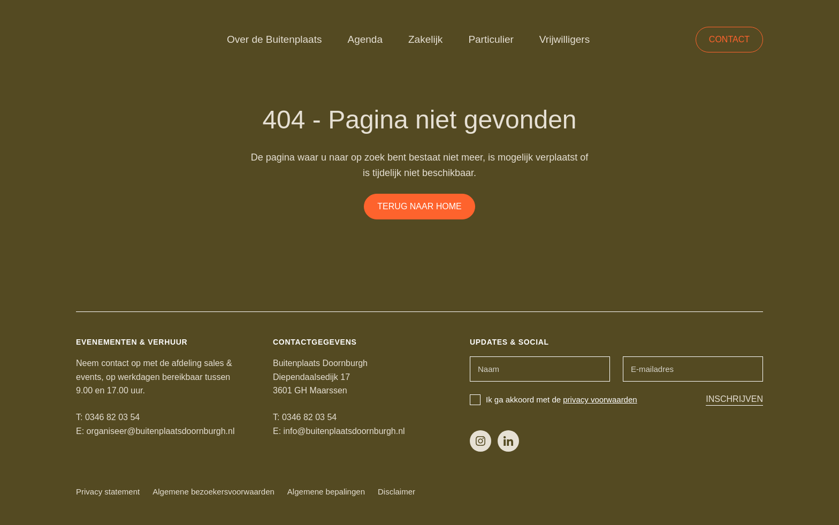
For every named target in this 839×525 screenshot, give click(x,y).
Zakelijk (425, 39)
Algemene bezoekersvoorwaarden (213, 491)
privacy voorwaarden (600, 399)
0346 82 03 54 (112, 417)
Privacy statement (108, 491)
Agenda (365, 39)
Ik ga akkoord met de (553, 399)
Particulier (490, 39)
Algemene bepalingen (326, 491)
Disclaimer (396, 491)
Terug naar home (419, 206)
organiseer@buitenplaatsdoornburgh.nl (161, 431)
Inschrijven (734, 399)
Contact (729, 39)
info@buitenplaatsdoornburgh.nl (344, 431)
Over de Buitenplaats (274, 39)
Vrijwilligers (564, 39)
